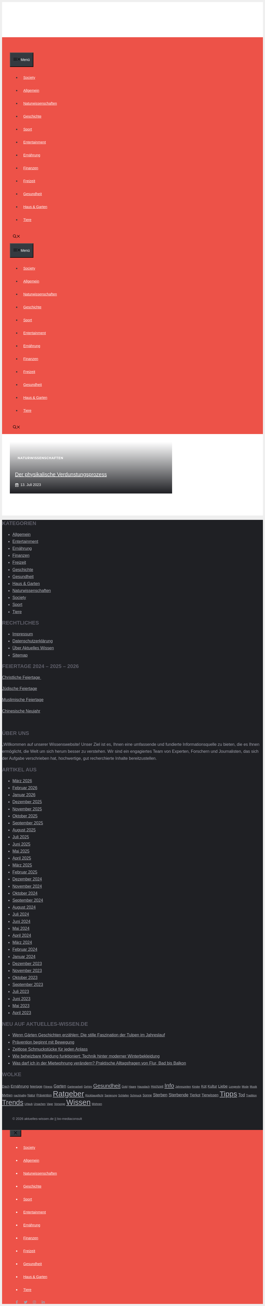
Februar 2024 (24, 949)
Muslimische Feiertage (22, 699)
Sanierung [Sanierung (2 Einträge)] (111, 1095)
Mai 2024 (21, 928)
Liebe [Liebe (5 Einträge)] (223, 1086)
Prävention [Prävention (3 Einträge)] (44, 1095)
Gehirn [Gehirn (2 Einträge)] (88, 1086)
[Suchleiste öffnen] (16, 237)
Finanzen (30, 168)
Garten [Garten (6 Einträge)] (60, 1086)
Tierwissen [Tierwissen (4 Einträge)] (210, 1095)
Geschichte (32, 116)
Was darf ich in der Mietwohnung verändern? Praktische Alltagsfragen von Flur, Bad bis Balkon (99, 1063)
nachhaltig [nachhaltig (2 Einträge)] (20, 1095)
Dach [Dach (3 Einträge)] (6, 1086)
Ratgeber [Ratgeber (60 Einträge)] (68, 1093)
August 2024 (24, 907)
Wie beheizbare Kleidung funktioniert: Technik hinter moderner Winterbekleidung (86, 1056)
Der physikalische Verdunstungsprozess (61, 474)
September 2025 (27, 823)
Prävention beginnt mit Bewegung (43, 1042)
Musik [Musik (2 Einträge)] (253, 1086)
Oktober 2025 (25, 816)
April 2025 (21, 858)
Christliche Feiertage (21, 677)
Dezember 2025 (27, 802)
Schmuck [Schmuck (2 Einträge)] (136, 1095)
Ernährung (31, 155)
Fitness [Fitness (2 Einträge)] (47, 1086)
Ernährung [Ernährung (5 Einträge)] (20, 1086)
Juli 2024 (20, 914)
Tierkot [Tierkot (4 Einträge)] (195, 1095)
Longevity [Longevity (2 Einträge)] (235, 1086)
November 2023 (27, 970)
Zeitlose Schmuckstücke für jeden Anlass (50, 1049)
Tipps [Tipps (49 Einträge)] (228, 1094)
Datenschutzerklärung (32, 641)
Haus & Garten (35, 207)
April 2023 (21, 1013)
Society (29, 77)
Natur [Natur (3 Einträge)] (31, 1095)
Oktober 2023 (25, 977)
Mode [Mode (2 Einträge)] (245, 1086)
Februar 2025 (24, 872)
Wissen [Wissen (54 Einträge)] (78, 1102)
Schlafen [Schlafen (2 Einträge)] (123, 1095)
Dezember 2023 (27, 963)
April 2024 (21, 935)
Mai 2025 (21, 851)
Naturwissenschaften (40, 103)
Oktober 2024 (25, 893)
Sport (27, 129)
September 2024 (27, 900)
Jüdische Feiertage (19, 688)
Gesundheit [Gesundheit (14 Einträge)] (107, 1086)
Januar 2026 (23, 795)
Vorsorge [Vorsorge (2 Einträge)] (59, 1103)
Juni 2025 (21, 844)
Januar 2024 (23, 956)
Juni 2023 (21, 999)
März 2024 (22, 942)
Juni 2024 (21, 921)
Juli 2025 (20, 837)
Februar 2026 (24, 788)
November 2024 (27, 886)
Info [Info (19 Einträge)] (169, 1085)
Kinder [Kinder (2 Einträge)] (196, 1086)
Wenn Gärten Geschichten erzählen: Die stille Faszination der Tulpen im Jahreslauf (88, 1035)
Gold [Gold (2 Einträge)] (125, 1086)
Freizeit (29, 181)
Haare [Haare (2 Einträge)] (132, 1086)
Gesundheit (32, 194)
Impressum (22, 634)
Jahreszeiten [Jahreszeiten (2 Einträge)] (183, 1086)
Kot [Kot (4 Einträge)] (204, 1086)
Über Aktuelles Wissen (33, 648)
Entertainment (34, 142)
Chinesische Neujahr (21, 711)
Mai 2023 (21, 1006)
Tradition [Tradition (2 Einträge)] (251, 1095)
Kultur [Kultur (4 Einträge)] (212, 1086)
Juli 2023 (20, 991)
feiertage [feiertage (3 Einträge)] (36, 1086)
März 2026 (22, 781)
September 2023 (27, 984)
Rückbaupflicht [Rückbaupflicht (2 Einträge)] (94, 1095)
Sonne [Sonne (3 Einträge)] (147, 1095)
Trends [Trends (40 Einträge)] (12, 1102)
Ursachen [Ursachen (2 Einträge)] (40, 1103)
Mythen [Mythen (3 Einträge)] (7, 1095)
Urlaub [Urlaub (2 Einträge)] (29, 1103)
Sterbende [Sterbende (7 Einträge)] (178, 1094)
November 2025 (27, 809)
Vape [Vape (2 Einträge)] (50, 1103)
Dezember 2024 (27, 879)
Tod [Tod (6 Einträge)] (241, 1095)
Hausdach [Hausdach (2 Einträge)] (143, 1086)
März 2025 (22, 865)
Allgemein (31, 90)
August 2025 (24, 830)
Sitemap (20, 655)
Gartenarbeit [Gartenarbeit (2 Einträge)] (75, 1086)
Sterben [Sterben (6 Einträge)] (160, 1095)
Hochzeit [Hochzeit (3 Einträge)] (157, 1086)
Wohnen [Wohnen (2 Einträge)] (97, 1103)
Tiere (27, 220)
